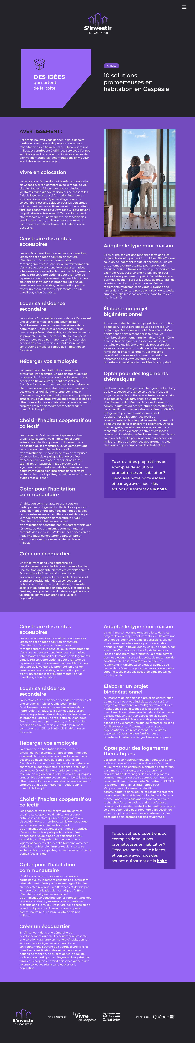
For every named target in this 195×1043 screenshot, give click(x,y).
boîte (162, 489)
